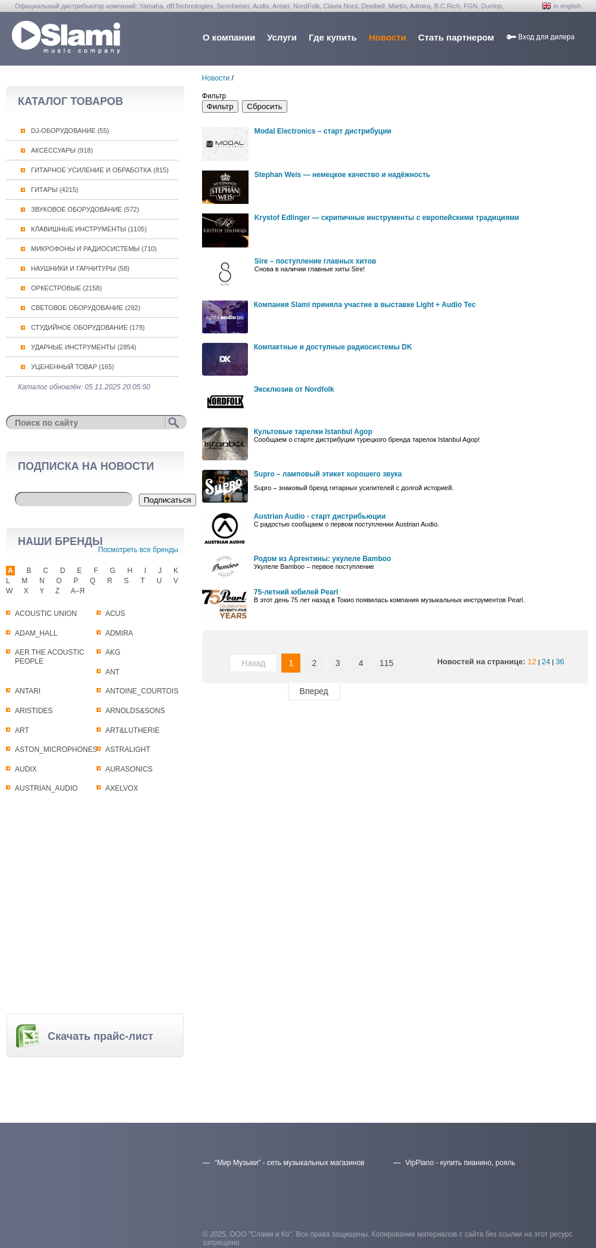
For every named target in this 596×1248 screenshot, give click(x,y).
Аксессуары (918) (62, 150)
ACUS (115, 613)
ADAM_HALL (36, 633)
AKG (112, 652)
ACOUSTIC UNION (46, 613)
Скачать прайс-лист (100, 1036)
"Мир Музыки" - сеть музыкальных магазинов (289, 1163)
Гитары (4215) (54, 189)
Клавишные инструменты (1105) (89, 229)
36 (559, 661)
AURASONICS (129, 769)
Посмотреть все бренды (138, 550)
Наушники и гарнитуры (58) (80, 268)
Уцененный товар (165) (72, 366)
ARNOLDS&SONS (135, 711)
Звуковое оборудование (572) (85, 209)
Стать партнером (456, 37)
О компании (229, 37)
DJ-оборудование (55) (70, 130)
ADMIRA (119, 633)
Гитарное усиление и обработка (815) (100, 170)
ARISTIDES (33, 711)
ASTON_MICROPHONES (56, 749)
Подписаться (167, 500)
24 (546, 661)
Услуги (282, 37)
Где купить (333, 37)
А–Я (78, 591)
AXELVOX (121, 788)
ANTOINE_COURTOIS (142, 691)
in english (567, 6)
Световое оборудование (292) (85, 307)
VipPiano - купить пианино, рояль (460, 1163)
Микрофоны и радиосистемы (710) (94, 248)
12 (531, 661)
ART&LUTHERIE (132, 730)
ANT (112, 672)
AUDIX (26, 769)
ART (22, 730)
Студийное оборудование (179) (88, 327)
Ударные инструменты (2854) (83, 347)
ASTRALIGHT (127, 749)
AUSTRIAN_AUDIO (46, 788)
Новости (387, 37)
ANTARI (28, 691)
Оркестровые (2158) (66, 288)
